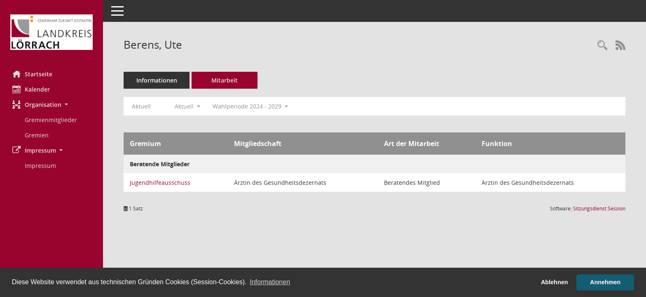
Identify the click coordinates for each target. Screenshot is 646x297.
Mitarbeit (224, 80)
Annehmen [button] (605, 282)
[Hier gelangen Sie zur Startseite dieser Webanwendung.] (51, 32)
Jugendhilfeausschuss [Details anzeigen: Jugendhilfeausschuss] (160, 182)
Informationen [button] (270, 281)
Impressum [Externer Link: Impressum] (40, 166)
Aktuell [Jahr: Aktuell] (141, 106)
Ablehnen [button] (554, 282)
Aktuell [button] (187, 106)
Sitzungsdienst (599, 208)
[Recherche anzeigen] (602, 45)
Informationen (156, 80)
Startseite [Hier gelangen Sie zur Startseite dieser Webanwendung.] (32, 74)
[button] (51, 104)
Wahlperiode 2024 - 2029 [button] (250, 106)
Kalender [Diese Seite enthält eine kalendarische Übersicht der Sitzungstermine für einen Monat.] (31, 89)
